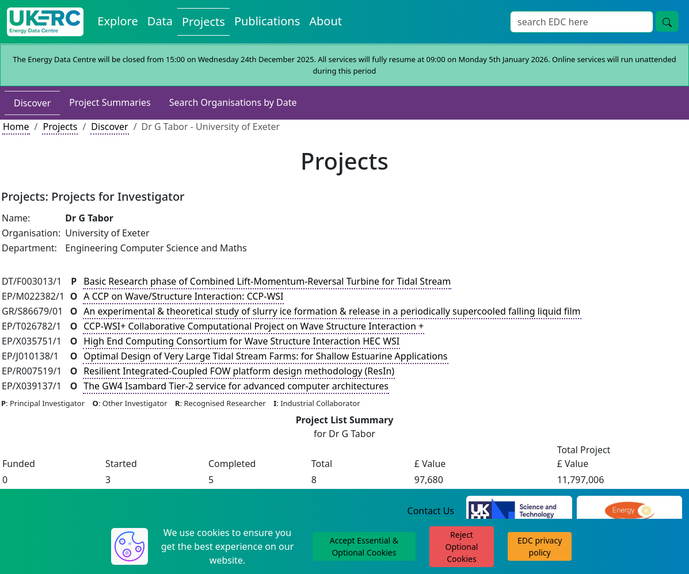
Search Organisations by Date (233, 102)
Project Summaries (109, 102)
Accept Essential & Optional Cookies (364, 546)
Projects (203, 21)
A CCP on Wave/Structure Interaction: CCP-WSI (183, 296)
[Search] (581, 22)
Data (160, 21)
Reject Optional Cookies (462, 546)
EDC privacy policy (539, 546)
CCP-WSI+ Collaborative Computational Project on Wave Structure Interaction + (253, 326)
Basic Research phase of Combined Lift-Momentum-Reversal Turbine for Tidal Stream (267, 281)
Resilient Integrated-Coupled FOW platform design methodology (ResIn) (238, 371)
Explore (117, 21)
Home (16, 126)
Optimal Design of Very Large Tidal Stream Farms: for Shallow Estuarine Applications (265, 356)
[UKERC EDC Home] (45, 22)
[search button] (667, 21)
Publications (267, 21)
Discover (32, 103)
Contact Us (431, 510)
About (325, 21)
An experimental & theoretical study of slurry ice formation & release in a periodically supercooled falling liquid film (331, 311)
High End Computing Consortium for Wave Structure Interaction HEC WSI (241, 341)
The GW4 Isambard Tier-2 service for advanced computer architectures (236, 386)
